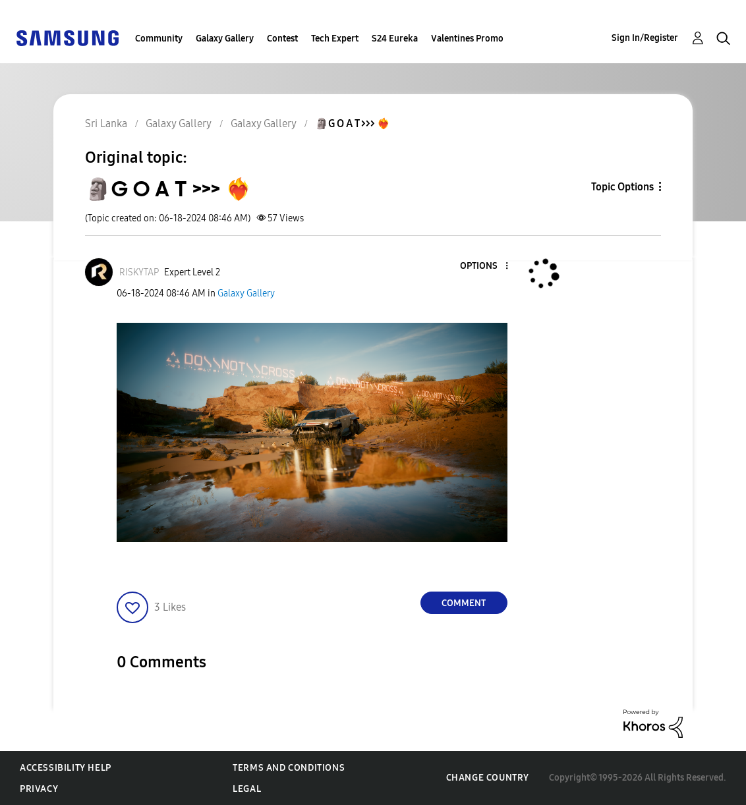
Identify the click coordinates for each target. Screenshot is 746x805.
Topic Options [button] (622, 186)
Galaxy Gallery (225, 38)
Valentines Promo (467, 38)
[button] (484, 266)
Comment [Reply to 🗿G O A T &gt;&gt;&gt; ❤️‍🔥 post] (464, 603)
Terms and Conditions (289, 767)
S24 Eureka (395, 38)
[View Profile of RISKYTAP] (139, 272)
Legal (247, 788)
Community (159, 38)
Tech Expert (335, 38)
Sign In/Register (645, 37)
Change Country (487, 777)
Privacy (39, 788)
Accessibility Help (65, 767)
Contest (282, 38)
